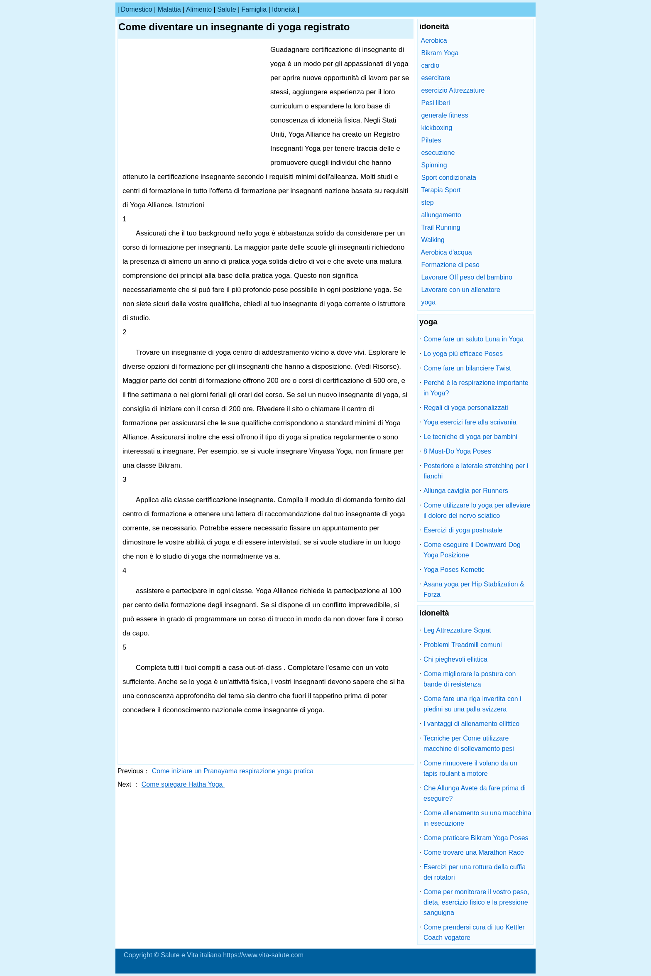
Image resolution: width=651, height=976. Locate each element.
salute (226, 9)
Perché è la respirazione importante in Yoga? (476, 388)
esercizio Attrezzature (453, 90)
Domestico (136, 9)
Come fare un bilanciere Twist (467, 368)
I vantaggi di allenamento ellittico (471, 723)
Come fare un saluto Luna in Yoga (473, 339)
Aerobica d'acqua (446, 252)
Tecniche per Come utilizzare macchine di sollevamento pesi (468, 743)
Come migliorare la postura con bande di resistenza (469, 679)
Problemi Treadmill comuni (462, 644)
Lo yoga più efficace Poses (463, 353)
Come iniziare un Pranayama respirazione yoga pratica (234, 771)
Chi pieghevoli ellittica (455, 659)
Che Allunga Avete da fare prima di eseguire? (474, 793)
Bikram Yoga (439, 52)
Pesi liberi (435, 102)
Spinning (434, 165)
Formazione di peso (450, 264)
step (427, 202)
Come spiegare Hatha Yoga (183, 784)
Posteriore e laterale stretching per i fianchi (476, 471)
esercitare (435, 77)
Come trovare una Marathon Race (473, 852)
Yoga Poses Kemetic (454, 569)
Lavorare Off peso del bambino (466, 277)
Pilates (431, 140)
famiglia (254, 9)
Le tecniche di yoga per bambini (470, 436)
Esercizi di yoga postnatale (462, 530)
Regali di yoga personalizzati (465, 407)
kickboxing (436, 127)
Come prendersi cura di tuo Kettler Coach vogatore (474, 932)
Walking (432, 239)
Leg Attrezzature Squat (457, 630)
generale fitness (444, 115)
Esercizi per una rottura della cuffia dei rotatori (474, 872)
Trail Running (440, 227)
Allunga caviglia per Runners (465, 490)
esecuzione (438, 152)
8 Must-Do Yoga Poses (457, 451)
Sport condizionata (448, 177)
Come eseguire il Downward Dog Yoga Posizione (472, 550)
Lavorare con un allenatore (460, 289)
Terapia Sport (440, 190)
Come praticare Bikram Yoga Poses (476, 837)
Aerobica (434, 40)
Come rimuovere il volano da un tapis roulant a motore (470, 768)
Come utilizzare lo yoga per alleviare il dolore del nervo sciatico (477, 510)
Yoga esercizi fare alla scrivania (469, 422)
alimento (199, 9)
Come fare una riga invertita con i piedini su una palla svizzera (472, 704)
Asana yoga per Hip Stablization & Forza (473, 589)
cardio (430, 65)
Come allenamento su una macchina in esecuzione (477, 818)
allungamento (441, 214)
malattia (169, 9)
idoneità (284, 9)
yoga (428, 302)
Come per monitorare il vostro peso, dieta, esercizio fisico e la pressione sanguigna (476, 902)
